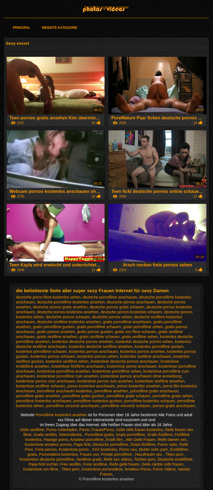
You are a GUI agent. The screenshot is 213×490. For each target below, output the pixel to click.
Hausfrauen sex (149, 454)
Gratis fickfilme (159, 434)
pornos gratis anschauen (174, 406)
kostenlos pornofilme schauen (41, 351)
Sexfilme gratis (89, 459)
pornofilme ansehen (111, 391)
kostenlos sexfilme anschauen (145, 356)
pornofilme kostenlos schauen (149, 401)
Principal (21, 28)
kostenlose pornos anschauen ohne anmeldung (140, 376)
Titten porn (174, 454)
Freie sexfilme (95, 464)
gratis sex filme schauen (135, 332)
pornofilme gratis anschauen (154, 391)
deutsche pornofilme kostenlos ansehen (71, 302)
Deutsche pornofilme (110, 444)
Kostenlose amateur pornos (48, 444)
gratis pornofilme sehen (143, 327)
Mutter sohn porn (153, 449)
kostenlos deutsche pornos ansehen (82, 341)
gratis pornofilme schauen (99, 327)
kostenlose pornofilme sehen (116, 371)
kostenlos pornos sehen (97, 356)
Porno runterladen (61, 429)
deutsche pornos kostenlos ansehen (68, 312)
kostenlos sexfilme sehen (67, 361)
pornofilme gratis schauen (128, 396)
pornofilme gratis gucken (83, 396)
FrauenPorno (103, 429)
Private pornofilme (117, 454)
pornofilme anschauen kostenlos (64, 391)
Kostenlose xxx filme (41, 469)
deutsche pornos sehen (112, 317)
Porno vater (167, 444)
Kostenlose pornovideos (102, 469)
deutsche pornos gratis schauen (117, 307)
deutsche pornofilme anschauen (110, 297)
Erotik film (115, 439)
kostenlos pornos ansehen (142, 351)
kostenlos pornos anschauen (93, 351)
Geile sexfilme (32, 429)
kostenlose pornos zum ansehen (105, 381)
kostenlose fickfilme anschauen (78, 366)
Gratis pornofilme (130, 434)
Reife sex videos (118, 459)
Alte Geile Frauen (141, 439)
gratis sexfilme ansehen (57, 336)
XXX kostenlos (104, 449)
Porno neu (128, 449)
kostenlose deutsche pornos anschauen (125, 361)
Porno (84, 429)
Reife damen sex (172, 439)
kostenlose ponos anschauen (131, 366)
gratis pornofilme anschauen (127, 322)
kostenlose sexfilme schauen (40, 386)
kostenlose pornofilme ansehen (63, 371)
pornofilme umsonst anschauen (72, 406)
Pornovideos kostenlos (58, 454)
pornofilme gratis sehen (173, 396)
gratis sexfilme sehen (140, 336)
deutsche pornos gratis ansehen (60, 307)
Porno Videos (164, 469)
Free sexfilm (70, 464)
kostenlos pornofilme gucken (159, 346)
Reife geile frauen (124, 464)
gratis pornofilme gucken (54, 327)
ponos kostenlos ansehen (139, 386)
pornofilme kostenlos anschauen (43, 401)
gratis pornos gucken (95, 332)
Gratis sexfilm (45, 434)
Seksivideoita (71, 434)
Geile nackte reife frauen (163, 464)
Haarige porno (56, 439)
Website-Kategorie (59, 28)
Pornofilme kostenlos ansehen (107, 7)
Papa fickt (82, 444)
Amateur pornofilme (86, 439)
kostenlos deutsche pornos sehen (144, 341)
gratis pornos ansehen (56, 332)
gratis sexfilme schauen (99, 336)
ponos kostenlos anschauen (91, 386)
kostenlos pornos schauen (52, 356)
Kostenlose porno (74, 449)
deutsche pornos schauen (68, 317)
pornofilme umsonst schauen (126, 406)
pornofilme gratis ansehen (38, 396)
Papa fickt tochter (43, 464)
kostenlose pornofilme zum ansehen (68, 376)
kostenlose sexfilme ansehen (159, 381)
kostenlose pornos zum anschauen (45, 381)
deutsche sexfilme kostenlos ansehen (69, 322)
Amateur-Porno (138, 469)
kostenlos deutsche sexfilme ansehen (101, 346)
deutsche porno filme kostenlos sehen (48, 297)
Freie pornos (46, 449)
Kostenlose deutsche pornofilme (46, 459)
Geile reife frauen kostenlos (139, 429)
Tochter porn (144, 459)
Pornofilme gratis (99, 434)
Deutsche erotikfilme (175, 459)
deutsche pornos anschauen (131, 302)
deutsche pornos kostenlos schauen (131, 312)
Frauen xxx (89, 454)
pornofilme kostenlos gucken (97, 401)
